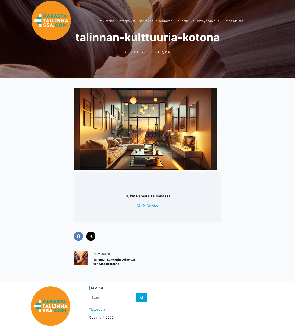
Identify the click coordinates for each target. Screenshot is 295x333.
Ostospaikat (126, 21)
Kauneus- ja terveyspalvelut (197, 21)
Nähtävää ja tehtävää (155, 21)
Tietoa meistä (233, 21)
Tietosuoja (97, 309)
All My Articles (147, 205)
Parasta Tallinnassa (135, 52)
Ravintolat (106, 21)
